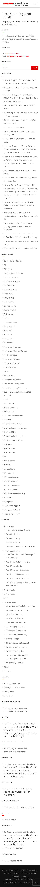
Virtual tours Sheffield (13, 848)
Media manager (10, 355)
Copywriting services (14, 662)
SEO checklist (9, 403)
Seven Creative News (13, 424)
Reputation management (14, 383)
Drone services (10, 310)
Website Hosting (13, 534)
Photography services (15, 626)
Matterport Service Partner (15, 351)
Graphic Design (12, 639)
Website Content (11, 481)
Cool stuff (8, 293)
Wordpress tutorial (12, 510)
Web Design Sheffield (13, 861)
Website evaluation (12, 485)
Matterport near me (12, 347)
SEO (5, 399)
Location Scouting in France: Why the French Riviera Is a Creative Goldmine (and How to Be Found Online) (20, 149)
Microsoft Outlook (12, 363)
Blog (6, 667)
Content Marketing (12, 281)
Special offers (10, 452)
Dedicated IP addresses (16, 630)
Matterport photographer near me (19, 879)
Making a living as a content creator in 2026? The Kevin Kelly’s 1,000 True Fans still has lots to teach (21, 98)
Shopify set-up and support (17, 643)
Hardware (8, 334)
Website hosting (10, 489)
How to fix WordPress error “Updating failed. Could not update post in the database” (20, 205)
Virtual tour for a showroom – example (20, 248)
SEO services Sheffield (13, 415)
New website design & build (18, 530)
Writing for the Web (12, 514)
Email (6, 318)
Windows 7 (8, 497)
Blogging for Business (13, 273)
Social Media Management (15, 436)
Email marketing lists (15, 651)
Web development (11, 477)
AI (5, 265)
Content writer (10, 285)
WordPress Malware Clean (17, 578)
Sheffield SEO (10, 432)
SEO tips (7, 419)
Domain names (10, 306)
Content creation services (17, 610)
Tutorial (7, 464)
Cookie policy (9, 691)
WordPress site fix (14, 566)
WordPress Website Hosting (18, 562)
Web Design (9, 526)
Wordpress (8, 501)
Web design (9, 473)
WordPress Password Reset (17, 574)
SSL (5, 456)
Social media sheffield (13, 440)
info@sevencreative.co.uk (18, 56)
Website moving (13, 538)
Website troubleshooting (14, 493)
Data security (9, 302)
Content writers (10, 289)
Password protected (12, 379)
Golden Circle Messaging (14, 127)
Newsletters (9, 375)
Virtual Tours (9, 594)
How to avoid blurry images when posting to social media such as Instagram (18, 226)
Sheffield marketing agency (15, 428)
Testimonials (9, 460)
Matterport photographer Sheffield (19, 807)
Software (8, 444)
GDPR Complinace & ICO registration (20, 873)
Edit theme (8, 314)
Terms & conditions (12, 683)
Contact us (8, 696)
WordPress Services (12, 551)
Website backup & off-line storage (21, 546)
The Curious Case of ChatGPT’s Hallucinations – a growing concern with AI (21, 215)
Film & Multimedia (14, 614)
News (6, 371)
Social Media (9, 590)
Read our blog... (30, 882)
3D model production (13, 261)
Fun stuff (8, 330)
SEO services (9, 411)
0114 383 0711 (12, 53)
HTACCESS (8, 338)
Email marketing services (16, 647)
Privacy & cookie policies (14, 687)
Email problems (10, 322)
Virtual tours (9, 469)
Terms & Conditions (20, 876)
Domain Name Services (16, 622)
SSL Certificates (13, 542)
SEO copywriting (11, 407)
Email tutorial (10, 326)
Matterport (8, 343)
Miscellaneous (10, 367)
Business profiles (11, 277)
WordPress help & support (17, 570)
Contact (7, 671)
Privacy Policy (32, 870)
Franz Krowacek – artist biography (18, 789)
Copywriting (9, 297)
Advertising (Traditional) (16, 634)
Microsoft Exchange (12, 359)
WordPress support (12, 505)
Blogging (8, 269)
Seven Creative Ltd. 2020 (14, 870)
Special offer (9, 448)
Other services (10, 602)
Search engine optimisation (15, 388)
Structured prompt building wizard (20, 606)
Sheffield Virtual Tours (12, 882)
